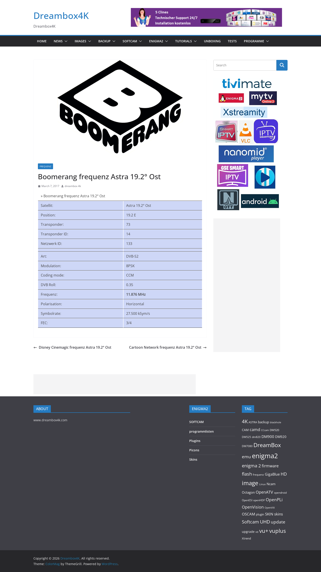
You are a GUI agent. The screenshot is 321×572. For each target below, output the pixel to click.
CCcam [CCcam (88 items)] (265, 430)
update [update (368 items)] (278, 522)
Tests (232, 41)
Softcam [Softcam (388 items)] (250, 522)
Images (80, 41)
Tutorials (183, 41)
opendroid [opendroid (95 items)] (280, 492)
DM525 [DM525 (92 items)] (246, 437)
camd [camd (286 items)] (255, 429)
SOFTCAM (130, 41)
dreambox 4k (73, 186)
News (58, 41)
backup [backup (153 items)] (263, 422)
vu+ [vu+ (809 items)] (263, 530)
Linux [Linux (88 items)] (262, 484)
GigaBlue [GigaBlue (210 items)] (272, 474)
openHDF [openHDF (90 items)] (259, 500)
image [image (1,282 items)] (250, 483)
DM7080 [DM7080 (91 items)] (247, 446)
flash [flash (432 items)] (247, 474)
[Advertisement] (246, 285)
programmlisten (201, 431)
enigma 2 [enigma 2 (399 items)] (251, 466)
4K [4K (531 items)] (245, 421)
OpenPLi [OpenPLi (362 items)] (274, 500)
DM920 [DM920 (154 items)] (280, 436)
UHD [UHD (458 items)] (265, 522)
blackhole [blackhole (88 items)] (275, 422)
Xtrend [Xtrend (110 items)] (246, 538)
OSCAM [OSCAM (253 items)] (248, 514)
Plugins (194, 441)
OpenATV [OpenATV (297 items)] (264, 492)
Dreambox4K (61, 15)
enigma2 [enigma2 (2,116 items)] (265, 455)
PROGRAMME (254, 41)
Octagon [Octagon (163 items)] (248, 492)
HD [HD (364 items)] (284, 474)
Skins (193, 459)
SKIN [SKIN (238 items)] (269, 514)
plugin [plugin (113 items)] (260, 514)
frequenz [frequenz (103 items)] (258, 474)
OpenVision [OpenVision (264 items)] (253, 507)
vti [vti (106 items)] (256, 532)
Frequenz (45, 166)
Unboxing (212, 41)
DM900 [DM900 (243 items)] (267, 436)
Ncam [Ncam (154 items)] (271, 484)
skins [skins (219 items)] (278, 514)
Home (42, 41)
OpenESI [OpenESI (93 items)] (247, 500)
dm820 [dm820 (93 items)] (256, 437)
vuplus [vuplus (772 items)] (277, 530)
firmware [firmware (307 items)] (270, 465)
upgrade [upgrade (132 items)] (248, 531)
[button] (65, 41)
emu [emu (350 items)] (246, 457)
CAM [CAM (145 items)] (245, 430)
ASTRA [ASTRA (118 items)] (253, 422)
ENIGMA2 (156, 41)
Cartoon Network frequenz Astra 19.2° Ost (168, 347)
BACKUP (104, 41)
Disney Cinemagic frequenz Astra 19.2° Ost (72, 347)
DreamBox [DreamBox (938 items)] (267, 445)
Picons (194, 450)
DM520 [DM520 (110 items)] (274, 430)
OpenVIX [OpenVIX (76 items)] (270, 507)
